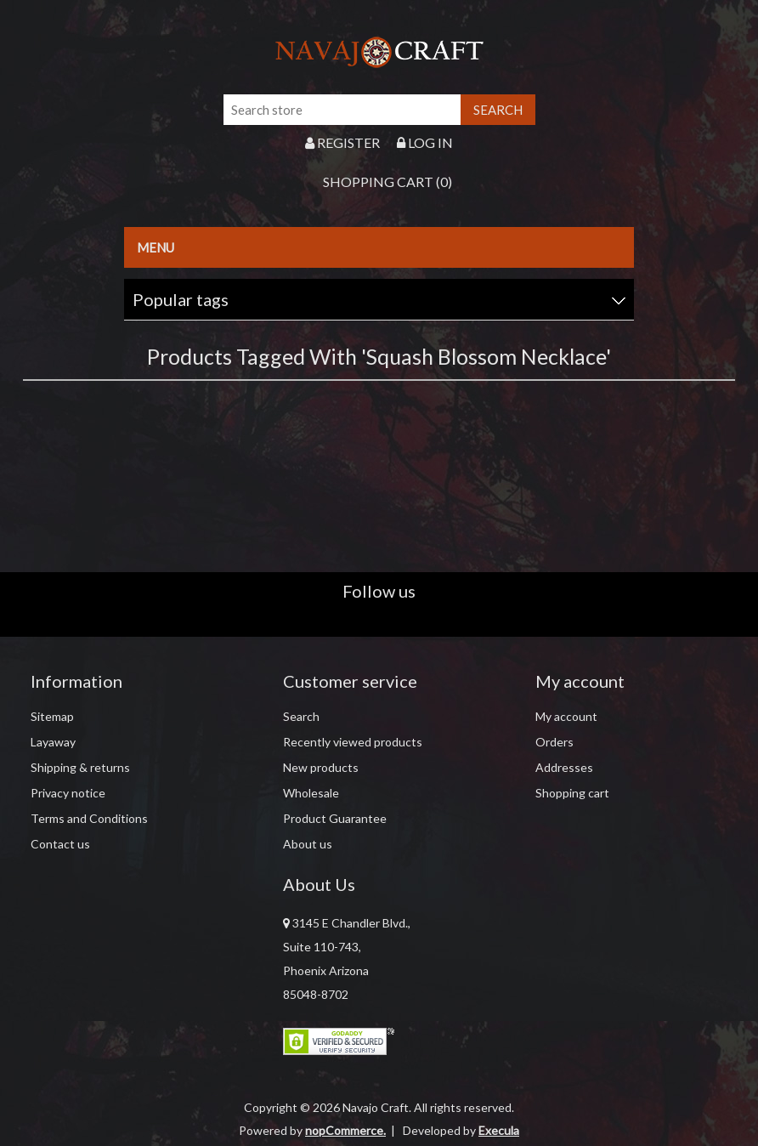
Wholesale (311, 793)
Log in (425, 142)
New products (321, 767)
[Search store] (342, 109)
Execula (498, 1130)
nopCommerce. (345, 1130)
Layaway (53, 742)
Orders (554, 742)
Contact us (60, 844)
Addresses (564, 767)
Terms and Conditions (89, 818)
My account (566, 716)
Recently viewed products (352, 742)
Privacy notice (68, 793)
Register (342, 142)
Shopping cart (572, 793)
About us (307, 844)
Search (301, 716)
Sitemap (52, 716)
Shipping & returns (80, 767)
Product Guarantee (335, 818)
